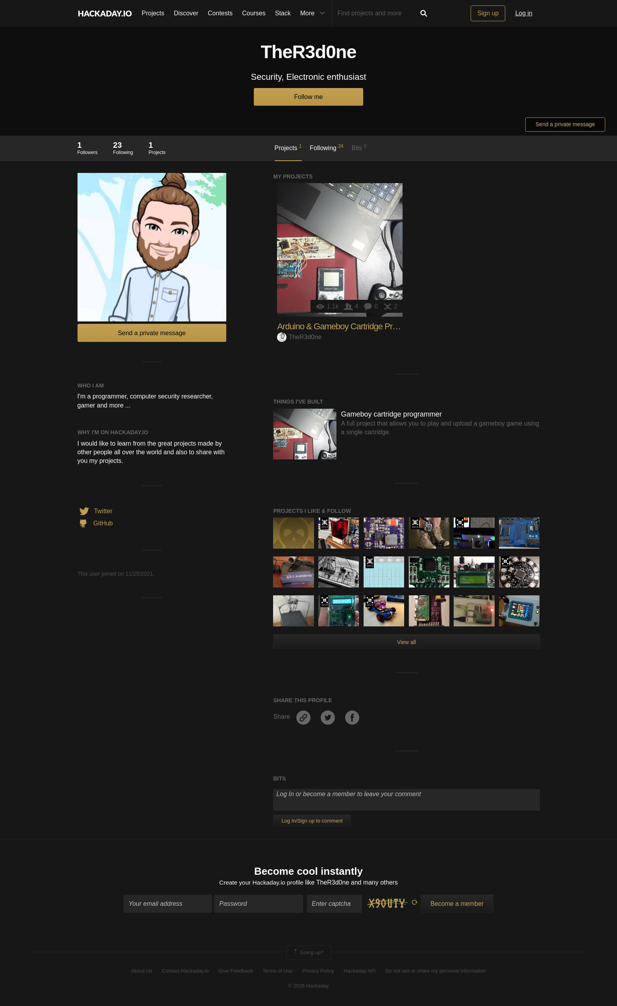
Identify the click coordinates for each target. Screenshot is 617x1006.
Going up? (308, 953)
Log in (523, 13)
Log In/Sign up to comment (311, 821)
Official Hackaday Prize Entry (324, 523)
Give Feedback (235, 972)
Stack (283, 13)
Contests (220, 13)
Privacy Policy (318, 972)
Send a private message (565, 124)
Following (326, 147)
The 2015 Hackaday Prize (415, 523)
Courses (254, 13)
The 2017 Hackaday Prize (505, 562)
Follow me (308, 97)
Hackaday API (360, 972)
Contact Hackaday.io (185, 972)
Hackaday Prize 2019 (324, 601)
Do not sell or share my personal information (435, 972)
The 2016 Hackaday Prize (460, 523)
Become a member (457, 904)
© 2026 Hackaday (308, 986)
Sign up (488, 13)
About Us (141, 972)
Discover (186, 13)
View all (406, 642)
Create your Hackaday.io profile (261, 883)
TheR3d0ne (299, 337)
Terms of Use (277, 972)
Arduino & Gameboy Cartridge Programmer (353, 326)
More (314, 13)
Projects (153, 13)
